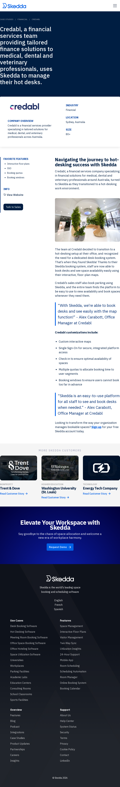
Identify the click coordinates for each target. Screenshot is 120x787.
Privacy (64, 743)
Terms (63, 738)
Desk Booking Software (23, 626)
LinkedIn (65, 760)
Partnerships (17, 749)
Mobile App (66, 660)
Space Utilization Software (25, 654)
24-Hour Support (70, 654)
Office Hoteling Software (24, 648)
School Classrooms (21, 694)
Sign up (96, 427)
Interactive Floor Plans (73, 631)
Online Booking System (73, 682)
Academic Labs (18, 677)
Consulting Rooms (20, 688)
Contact (64, 755)
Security (64, 732)
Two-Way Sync (68, 643)
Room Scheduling (70, 665)
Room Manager (68, 677)
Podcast (14, 726)
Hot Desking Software (22, 631)
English (58, 600)
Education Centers (20, 682)
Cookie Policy (67, 749)
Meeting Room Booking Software (29, 637)
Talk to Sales (13, 207)
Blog (13, 721)
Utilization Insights (70, 648)
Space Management (71, 626)
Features (15, 715)
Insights (14, 760)
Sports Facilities (19, 699)
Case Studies (6, 19)
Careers (14, 755)
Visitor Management (71, 637)
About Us (65, 715)
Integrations (17, 732)
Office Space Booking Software (28, 643)
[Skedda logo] (60, 578)
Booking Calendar (70, 688)
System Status (68, 726)
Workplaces (17, 665)
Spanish (58, 609)
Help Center (67, 721)
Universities (16, 660)
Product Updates (20, 743)
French (59, 604)
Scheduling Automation (73, 671)
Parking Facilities (19, 671)
